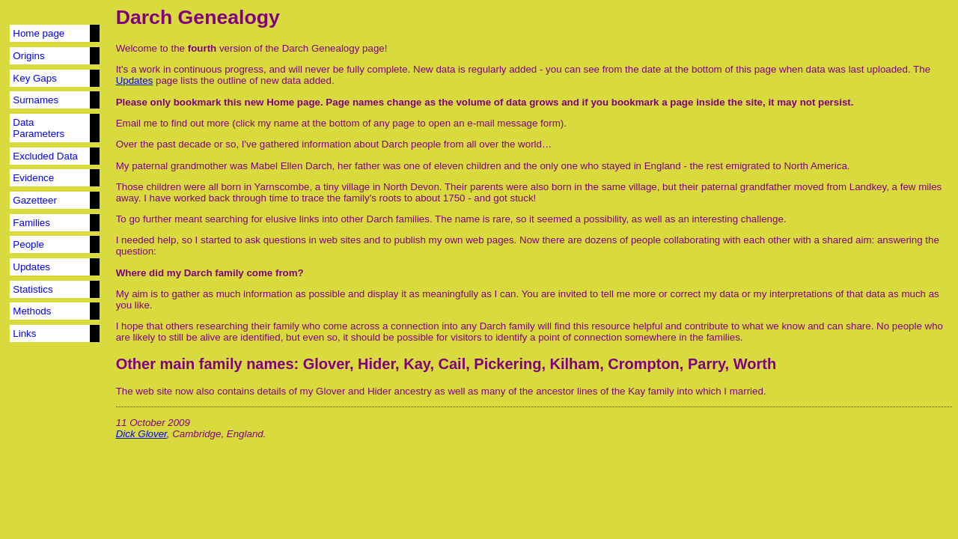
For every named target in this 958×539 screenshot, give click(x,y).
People (28, 244)
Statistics (32, 289)
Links (24, 333)
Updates (31, 266)
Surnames (35, 100)
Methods (32, 311)
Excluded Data (45, 156)
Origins (28, 55)
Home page (38, 33)
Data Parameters (38, 128)
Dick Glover (141, 433)
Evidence (33, 177)
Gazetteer (35, 200)
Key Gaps (35, 78)
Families (31, 222)
